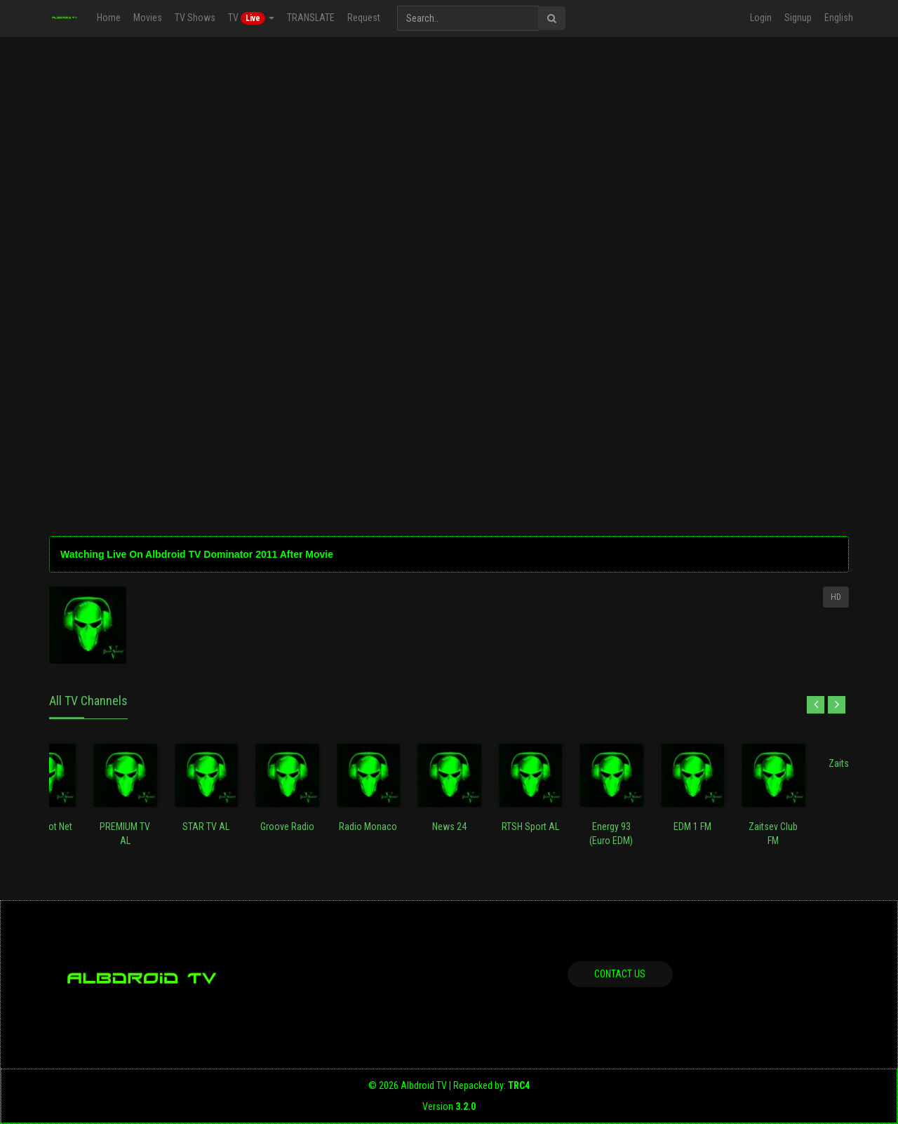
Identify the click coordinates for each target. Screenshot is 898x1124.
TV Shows (195, 17)
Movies (147, 17)
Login (761, 17)
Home (109, 17)
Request (363, 17)
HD (836, 597)
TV (251, 18)
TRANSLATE (311, 17)
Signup (798, 17)
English (838, 17)
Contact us (619, 973)
